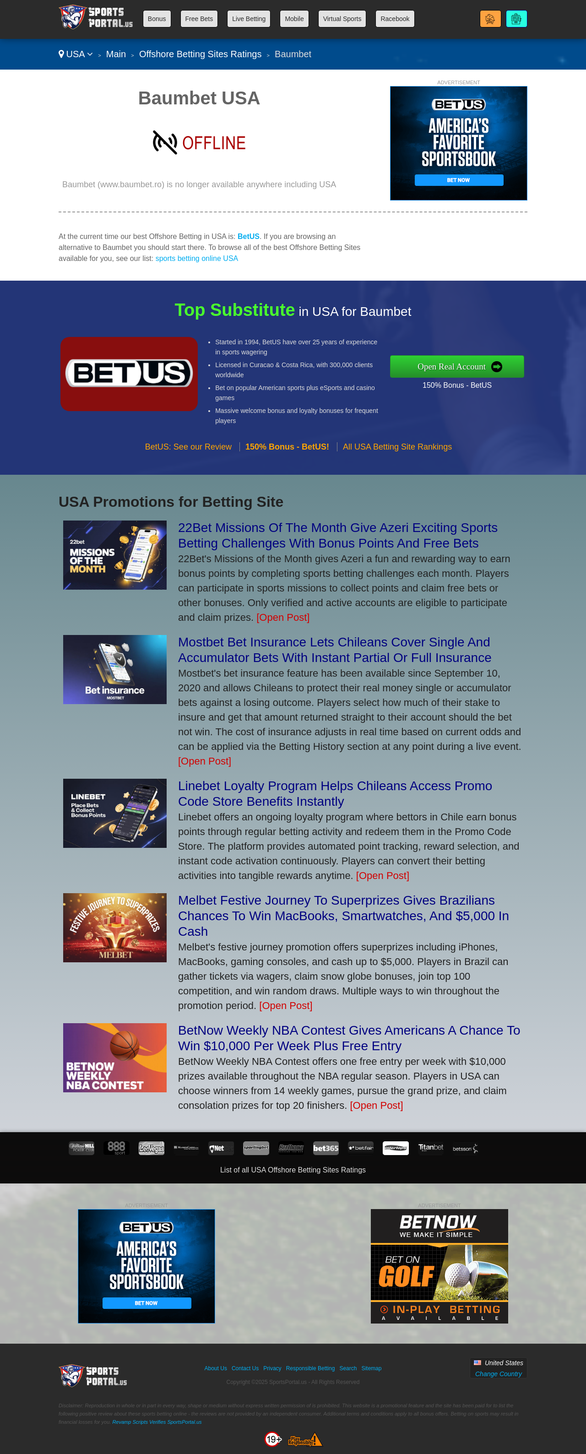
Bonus (157, 18)
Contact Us (245, 1368)
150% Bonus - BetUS (480, 381)
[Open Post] (282, 617)
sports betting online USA (197, 258)
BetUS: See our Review (188, 469)
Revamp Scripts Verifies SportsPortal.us (156, 1422)
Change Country (498, 1374)
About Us (216, 1368)
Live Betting (249, 18)
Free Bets (199, 18)
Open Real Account (476, 366)
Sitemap (371, 1368)
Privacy (272, 1368)
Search (348, 1368)
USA (76, 54)
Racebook (394, 18)
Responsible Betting (310, 1368)
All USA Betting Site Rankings (397, 469)
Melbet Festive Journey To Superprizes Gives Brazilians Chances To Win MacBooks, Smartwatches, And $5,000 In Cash (343, 916)
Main (116, 54)
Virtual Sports (342, 18)
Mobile (294, 18)
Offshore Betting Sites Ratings (200, 54)
